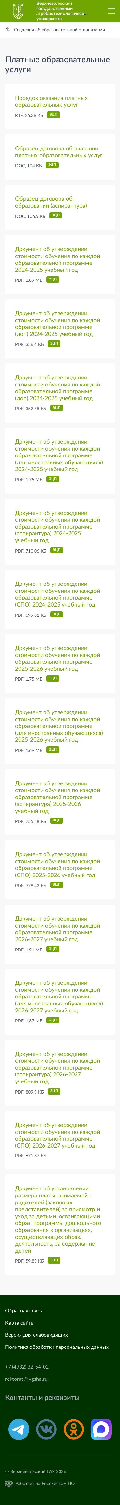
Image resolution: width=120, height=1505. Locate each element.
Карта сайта (19, 1322)
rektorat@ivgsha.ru (26, 1379)
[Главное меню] (109, 11)
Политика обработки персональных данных (57, 1347)
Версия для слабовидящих (36, 1335)
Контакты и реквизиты (42, 1397)
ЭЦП (53, 114)
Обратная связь (23, 1310)
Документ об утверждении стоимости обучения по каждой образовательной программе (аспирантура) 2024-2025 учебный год (57, 527)
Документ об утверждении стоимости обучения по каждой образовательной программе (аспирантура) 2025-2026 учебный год (57, 797)
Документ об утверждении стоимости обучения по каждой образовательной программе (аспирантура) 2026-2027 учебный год (57, 1068)
